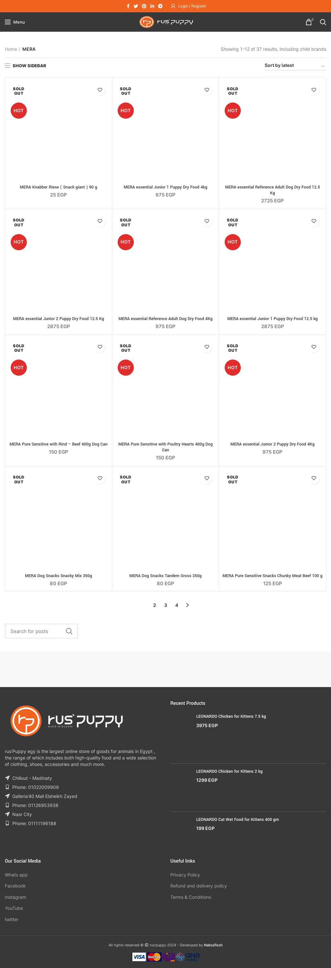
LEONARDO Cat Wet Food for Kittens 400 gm (237, 820)
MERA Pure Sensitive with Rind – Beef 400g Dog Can (58, 444)
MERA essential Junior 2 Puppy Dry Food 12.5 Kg (58, 319)
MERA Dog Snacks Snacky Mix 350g (58, 576)
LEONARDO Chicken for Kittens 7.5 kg (231, 716)
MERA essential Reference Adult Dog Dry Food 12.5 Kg (272, 190)
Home (11, 49)
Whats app (16, 874)
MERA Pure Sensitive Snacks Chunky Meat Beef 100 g (272, 576)
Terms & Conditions (190, 897)
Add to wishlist (99, 89)
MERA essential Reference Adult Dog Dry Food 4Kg (165, 319)
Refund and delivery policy (198, 885)
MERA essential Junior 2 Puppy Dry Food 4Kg (272, 444)
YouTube (14, 908)
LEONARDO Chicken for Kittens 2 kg (229, 771)
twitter (11, 919)
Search (69, 631)
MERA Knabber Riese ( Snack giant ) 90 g (58, 187)
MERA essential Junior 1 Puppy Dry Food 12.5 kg (272, 319)
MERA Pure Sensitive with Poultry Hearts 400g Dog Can (165, 447)
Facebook (15, 885)
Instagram (15, 897)
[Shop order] (295, 66)
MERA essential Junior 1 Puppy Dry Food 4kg (166, 187)
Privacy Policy (185, 874)
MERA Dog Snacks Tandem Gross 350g (165, 576)
